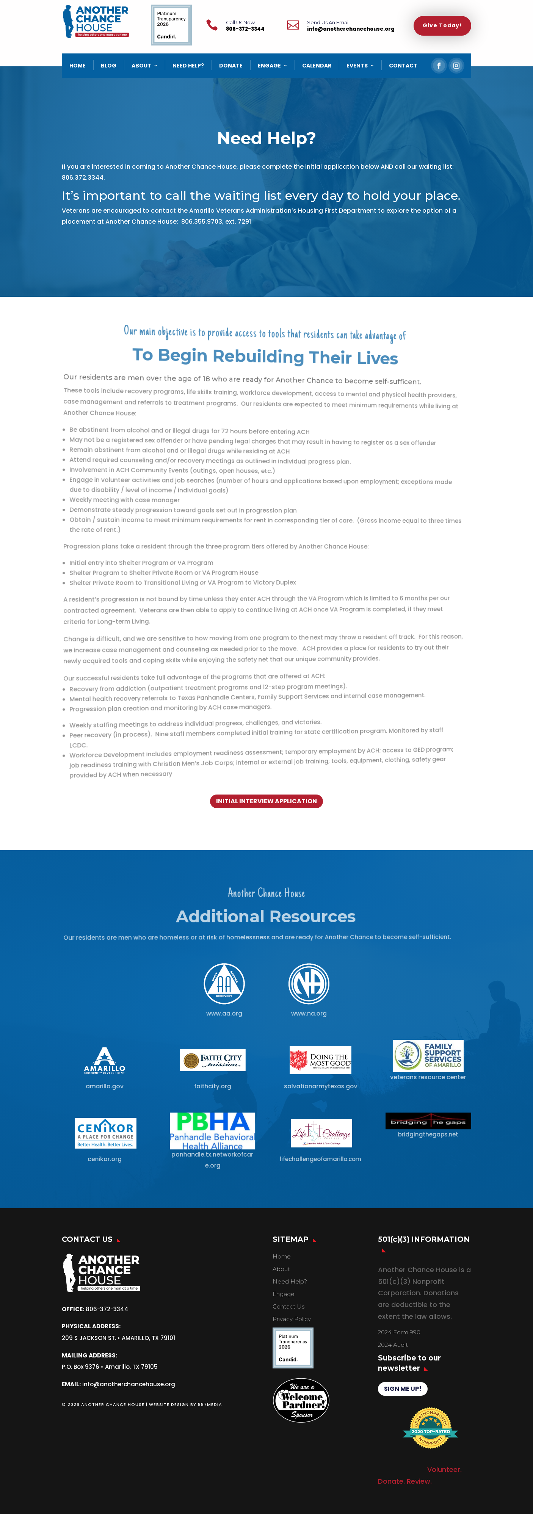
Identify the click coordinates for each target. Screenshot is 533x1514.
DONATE (231, 65)
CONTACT (403, 65)
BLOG (108, 65)
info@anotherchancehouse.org (351, 29)
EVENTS (357, 65)
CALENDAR (316, 65)
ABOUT (141, 65)
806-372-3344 (245, 29)
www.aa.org (224, 1013)
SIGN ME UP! (403, 1388)
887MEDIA (210, 1404)
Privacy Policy (292, 1319)
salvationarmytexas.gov (319, 1086)
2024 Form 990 (399, 1332)
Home (282, 1256)
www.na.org (309, 1013)
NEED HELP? (188, 65)
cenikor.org (104, 1158)
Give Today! (442, 25)
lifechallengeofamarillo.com (319, 1159)
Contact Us (288, 1306)
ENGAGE (269, 65)
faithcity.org (212, 1086)
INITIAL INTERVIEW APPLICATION (266, 801)
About (281, 1269)
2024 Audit (393, 1344)
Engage (284, 1294)
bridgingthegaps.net (427, 1134)
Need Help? (290, 1281)
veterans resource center (427, 1076)
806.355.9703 (202, 221)
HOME (77, 65)
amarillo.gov (104, 1086)
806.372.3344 (83, 177)
